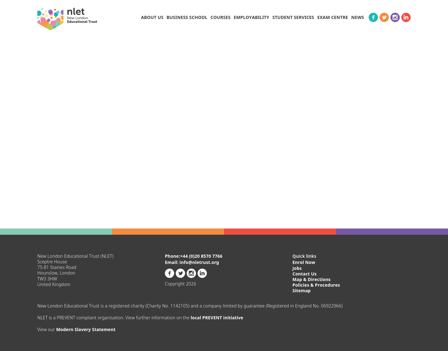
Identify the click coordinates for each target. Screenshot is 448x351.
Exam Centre (332, 17)
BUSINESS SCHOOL (186, 17)
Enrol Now (303, 262)
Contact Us (304, 274)
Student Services (293, 17)
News (357, 17)
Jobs (297, 268)
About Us (152, 17)
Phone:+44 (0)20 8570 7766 (193, 256)
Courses (221, 17)
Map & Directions (311, 279)
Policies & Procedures (316, 285)
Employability (251, 17)
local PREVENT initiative (217, 318)
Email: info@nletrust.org (192, 262)
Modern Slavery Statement (85, 329)
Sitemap (301, 290)
